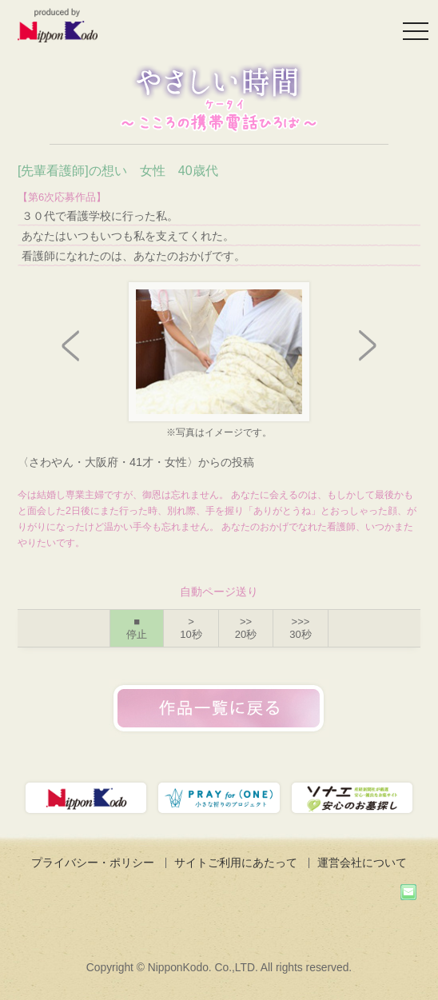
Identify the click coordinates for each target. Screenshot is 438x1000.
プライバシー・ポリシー (92, 862)
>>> (300, 628)
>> (246, 628)
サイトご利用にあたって (235, 862)
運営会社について (362, 862)
